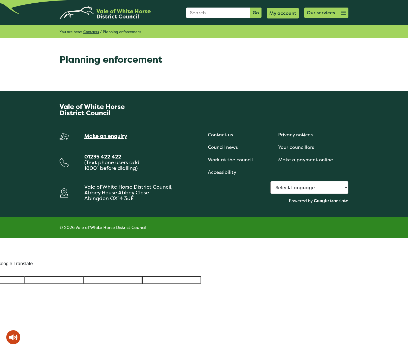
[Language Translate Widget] (309, 187)
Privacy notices (295, 134)
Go (256, 12)
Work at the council (230, 159)
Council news (223, 147)
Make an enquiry (105, 135)
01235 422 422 (102, 156)
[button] (326, 13)
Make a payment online (305, 159)
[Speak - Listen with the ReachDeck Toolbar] (13, 337)
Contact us (220, 134)
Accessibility (222, 172)
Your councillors (296, 147)
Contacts (91, 31)
